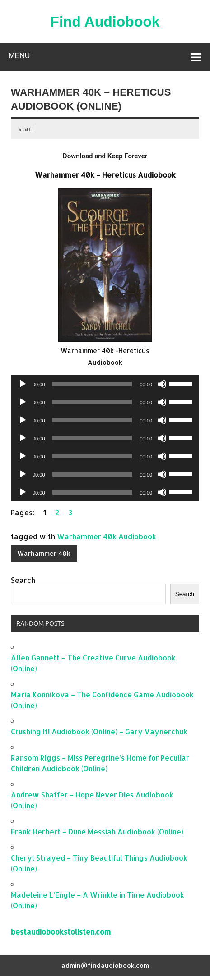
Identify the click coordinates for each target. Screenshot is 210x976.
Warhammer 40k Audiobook (106, 536)
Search (23, 580)
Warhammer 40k (43, 553)
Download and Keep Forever (105, 156)
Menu (19, 56)
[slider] (92, 384)
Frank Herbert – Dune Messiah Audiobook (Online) (97, 831)
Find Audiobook (104, 22)
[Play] (22, 384)
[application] (105, 384)
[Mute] (162, 384)
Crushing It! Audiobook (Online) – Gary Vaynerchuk (99, 731)
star (24, 128)
